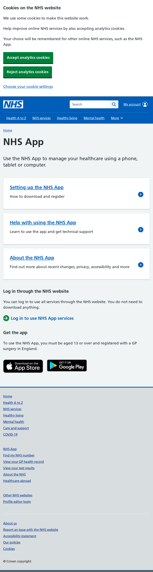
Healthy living (67, 118)
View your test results (18, 468)
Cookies (9, 549)
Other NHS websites (17, 495)
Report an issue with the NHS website (30, 530)
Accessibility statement (19, 536)
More (117, 118)
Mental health (94, 118)
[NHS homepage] (13, 104)
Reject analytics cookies (27, 72)
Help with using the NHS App (43, 222)
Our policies (11, 542)
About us (10, 523)
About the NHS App (32, 258)
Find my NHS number (18, 455)
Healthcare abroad (17, 481)
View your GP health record (23, 462)
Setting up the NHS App (37, 187)
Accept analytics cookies (28, 57)
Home (7, 130)
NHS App (10, 449)
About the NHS (14, 474)
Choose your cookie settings (28, 86)
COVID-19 (10, 434)
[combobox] (90, 104)
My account (136, 104)
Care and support (16, 428)
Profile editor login (17, 502)
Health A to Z (16, 118)
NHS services (41, 118)
